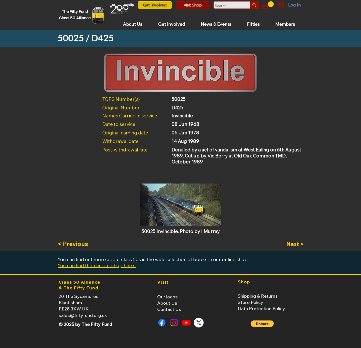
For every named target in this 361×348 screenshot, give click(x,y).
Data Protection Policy (261, 308)
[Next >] (290, 244)
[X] (199, 322)
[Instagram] (174, 322)
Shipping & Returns (258, 296)
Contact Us (169, 309)
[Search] (227, 6)
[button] (268, 5)
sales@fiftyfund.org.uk (83, 315)
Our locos (167, 297)
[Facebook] (162, 322)
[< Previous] (74, 244)
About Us (167, 303)
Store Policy (250, 302)
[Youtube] (186, 322)
